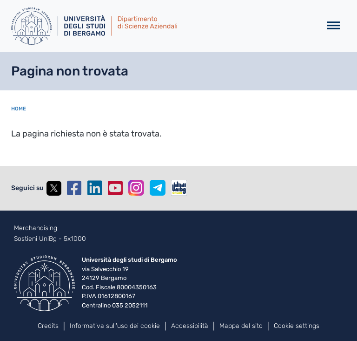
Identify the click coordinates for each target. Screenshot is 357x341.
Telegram (157, 188)
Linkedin (94, 188)
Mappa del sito (241, 326)
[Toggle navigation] (333, 25)
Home (18, 109)
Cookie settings (296, 326)
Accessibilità (189, 326)
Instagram (136, 188)
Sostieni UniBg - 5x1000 (50, 239)
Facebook (74, 188)
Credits (48, 326)
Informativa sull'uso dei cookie (115, 326)
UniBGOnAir (179, 188)
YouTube (115, 188)
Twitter (53, 188)
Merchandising (35, 228)
